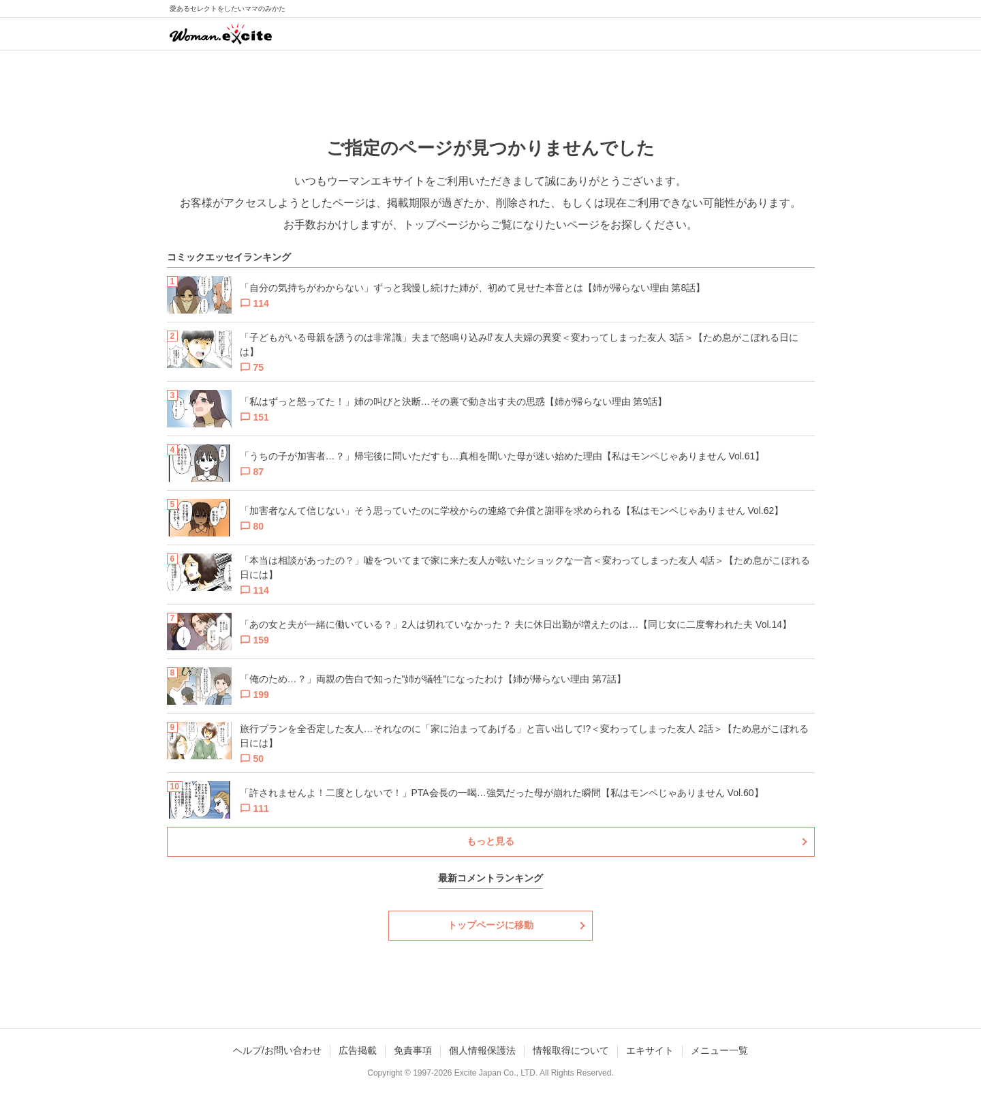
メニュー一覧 (719, 1050)
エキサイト (650, 1050)
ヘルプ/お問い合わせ (277, 1050)
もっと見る (490, 841)
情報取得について (571, 1050)
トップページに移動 (490, 925)
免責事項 (413, 1050)
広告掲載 (358, 1050)
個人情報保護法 (482, 1050)
